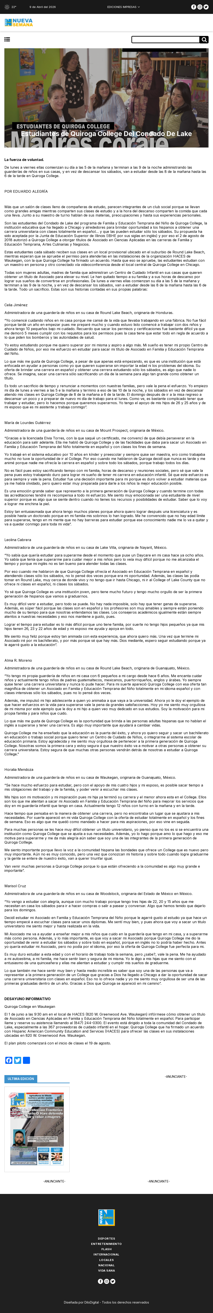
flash (106, 1249)
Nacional (106, 1265)
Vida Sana (106, 1270)
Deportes (106, 1238)
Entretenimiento (106, 1244)
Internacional (106, 1254)
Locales (106, 1260)
